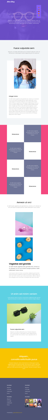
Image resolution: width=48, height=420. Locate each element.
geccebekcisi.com (17, 412)
